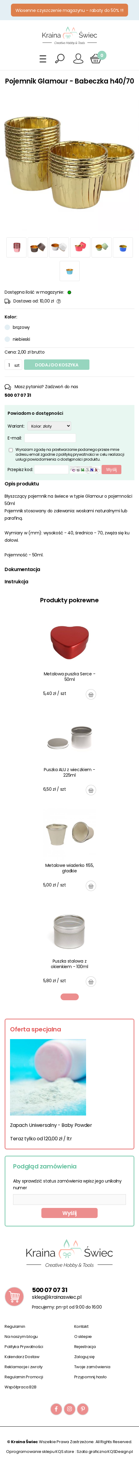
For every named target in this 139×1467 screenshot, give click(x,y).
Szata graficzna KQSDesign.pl (105, 1451)
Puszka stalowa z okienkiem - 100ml (69, 964)
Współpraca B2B (20, 1387)
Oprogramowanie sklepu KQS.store (40, 1451)
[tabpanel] (69, 801)
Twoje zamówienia (92, 1367)
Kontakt (81, 1326)
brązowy (21, 327)
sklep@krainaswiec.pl (57, 1297)
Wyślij (69, 1213)
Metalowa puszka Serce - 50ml (70, 676)
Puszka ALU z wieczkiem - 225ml (69, 772)
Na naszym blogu (21, 1336)
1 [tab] (70, 996)
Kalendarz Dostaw (22, 1357)
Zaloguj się (84, 1357)
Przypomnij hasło (90, 1377)
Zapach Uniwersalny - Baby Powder (51, 1125)
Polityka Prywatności (24, 1347)
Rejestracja (85, 1347)
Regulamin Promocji (24, 1377)
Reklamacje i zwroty (24, 1367)
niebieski (21, 339)
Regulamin (15, 1326)
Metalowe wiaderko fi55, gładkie (69, 868)
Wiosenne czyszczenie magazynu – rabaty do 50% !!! (69, 10)
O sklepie (83, 1336)
